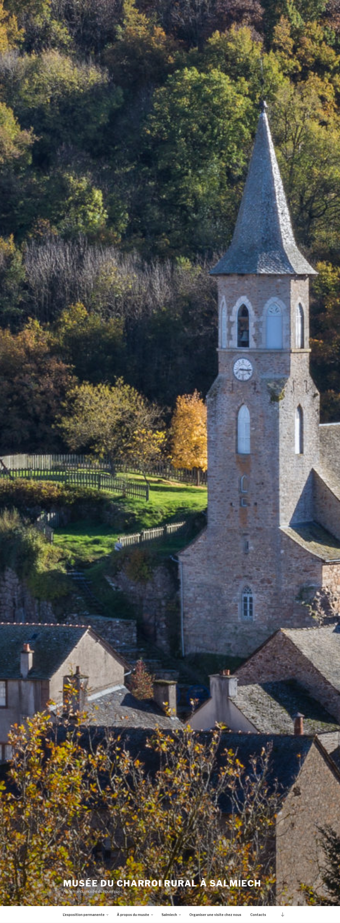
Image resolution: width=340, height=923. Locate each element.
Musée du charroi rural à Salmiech (162, 883)
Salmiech (172, 915)
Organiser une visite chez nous (215, 915)
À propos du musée (135, 915)
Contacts (258, 915)
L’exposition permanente (86, 915)
